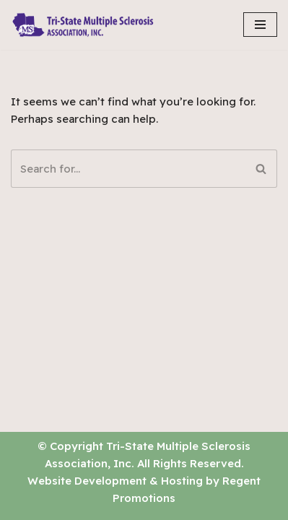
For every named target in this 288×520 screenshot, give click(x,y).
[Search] (128, 169)
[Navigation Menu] (260, 24)
